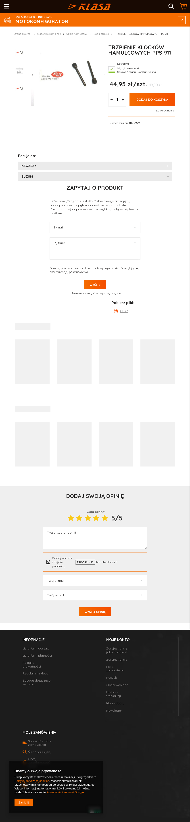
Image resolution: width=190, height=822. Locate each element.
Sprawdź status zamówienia (39, 742)
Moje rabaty (115, 703)
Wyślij (95, 285)
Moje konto (118, 639)
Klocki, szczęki (101, 33)
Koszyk (111, 678)
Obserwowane (117, 685)
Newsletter (114, 711)
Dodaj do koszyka (152, 112)
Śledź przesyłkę (39, 752)
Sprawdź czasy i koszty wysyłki (136, 84)
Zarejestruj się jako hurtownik (117, 650)
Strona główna (22, 33)
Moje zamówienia (115, 668)
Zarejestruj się (116, 660)
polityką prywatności (105, 268)
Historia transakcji (113, 694)
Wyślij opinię (95, 612)
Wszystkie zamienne (49, 33)
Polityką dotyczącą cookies (32, 781)
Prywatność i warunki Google (65, 792)
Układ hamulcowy (77, 33)
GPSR (124, 311)
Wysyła (122, 80)
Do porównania (165, 122)
